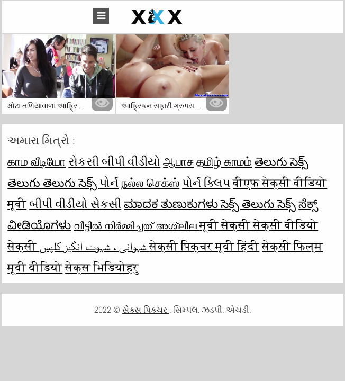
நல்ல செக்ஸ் (150, 182)
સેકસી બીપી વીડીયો (114, 161)
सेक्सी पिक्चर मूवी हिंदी (204, 246)
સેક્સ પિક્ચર (145, 309)
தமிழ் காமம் (224, 161)
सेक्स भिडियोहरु (102, 267)
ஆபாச (178, 161)
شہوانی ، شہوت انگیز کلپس (94, 246)
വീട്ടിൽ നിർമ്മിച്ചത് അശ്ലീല (136, 224)
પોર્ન (109, 182)
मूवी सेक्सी (226, 224)
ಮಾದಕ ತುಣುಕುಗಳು (172, 203)
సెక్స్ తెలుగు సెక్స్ (258, 203)
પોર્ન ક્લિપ (206, 182)
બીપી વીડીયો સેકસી (75, 203)
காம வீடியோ (36, 161)
